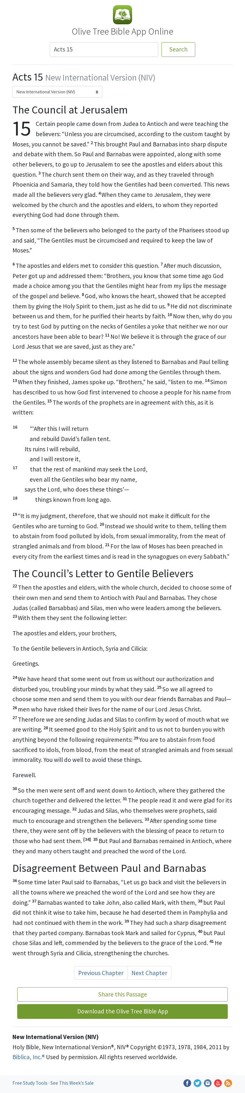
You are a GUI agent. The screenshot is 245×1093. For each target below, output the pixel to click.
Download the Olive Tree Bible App (122, 1011)
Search (178, 49)
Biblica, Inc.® (28, 1057)
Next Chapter (149, 973)
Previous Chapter (100, 973)
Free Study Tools (30, 1083)
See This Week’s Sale (72, 1083)
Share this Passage (122, 994)
